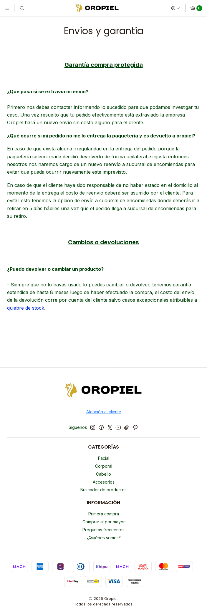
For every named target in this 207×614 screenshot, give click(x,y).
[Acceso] (175, 8)
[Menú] (7, 8)
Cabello (103, 474)
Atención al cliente (103, 411)
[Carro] (196, 8)
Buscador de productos (103, 489)
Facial (103, 458)
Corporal (103, 466)
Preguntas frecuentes (103, 529)
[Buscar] (21, 8)
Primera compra (103, 513)
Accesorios (104, 481)
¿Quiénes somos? (104, 537)
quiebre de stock (25, 308)
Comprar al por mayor (103, 521)
